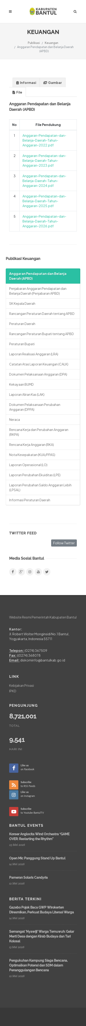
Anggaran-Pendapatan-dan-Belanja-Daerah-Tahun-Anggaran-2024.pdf (44, 181)
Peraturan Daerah (22, 324)
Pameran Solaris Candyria (28, 877)
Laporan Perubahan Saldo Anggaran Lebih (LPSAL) (40, 487)
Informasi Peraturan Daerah (29, 500)
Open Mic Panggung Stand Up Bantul (37, 858)
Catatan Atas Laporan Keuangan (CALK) (38, 364)
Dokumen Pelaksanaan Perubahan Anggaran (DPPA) (34, 406)
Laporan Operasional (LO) (28, 465)
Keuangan (51, 43)
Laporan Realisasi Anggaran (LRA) (33, 354)
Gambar (52, 82)
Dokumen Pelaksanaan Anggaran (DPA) (38, 374)
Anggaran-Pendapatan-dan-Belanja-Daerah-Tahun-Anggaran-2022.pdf (44, 140)
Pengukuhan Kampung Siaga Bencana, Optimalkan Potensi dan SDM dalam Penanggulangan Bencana (38, 965)
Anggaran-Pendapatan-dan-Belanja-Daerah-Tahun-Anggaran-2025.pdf (44, 201)
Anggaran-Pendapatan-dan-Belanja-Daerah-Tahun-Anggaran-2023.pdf (44, 160)
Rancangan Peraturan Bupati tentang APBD (41, 334)
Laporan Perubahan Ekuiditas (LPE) (35, 475)
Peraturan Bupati (22, 344)
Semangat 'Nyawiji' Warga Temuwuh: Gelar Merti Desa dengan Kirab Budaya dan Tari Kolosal (41, 936)
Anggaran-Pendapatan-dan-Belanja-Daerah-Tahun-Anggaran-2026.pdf (44, 221)
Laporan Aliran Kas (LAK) (26, 394)
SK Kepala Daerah (22, 303)
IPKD (12, 691)
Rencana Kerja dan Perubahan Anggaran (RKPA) (38, 432)
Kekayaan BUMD (21, 384)
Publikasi (34, 43)
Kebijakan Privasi (21, 685)
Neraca (14, 419)
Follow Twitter (64, 543)
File (17, 92)
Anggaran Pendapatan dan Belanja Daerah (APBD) (38, 275)
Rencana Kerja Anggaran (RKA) (31, 444)
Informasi (26, 82)
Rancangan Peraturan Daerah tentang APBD (42, 313)
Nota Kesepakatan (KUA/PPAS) (32, 455)
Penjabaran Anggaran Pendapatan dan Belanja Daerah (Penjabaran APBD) (38, 290)
